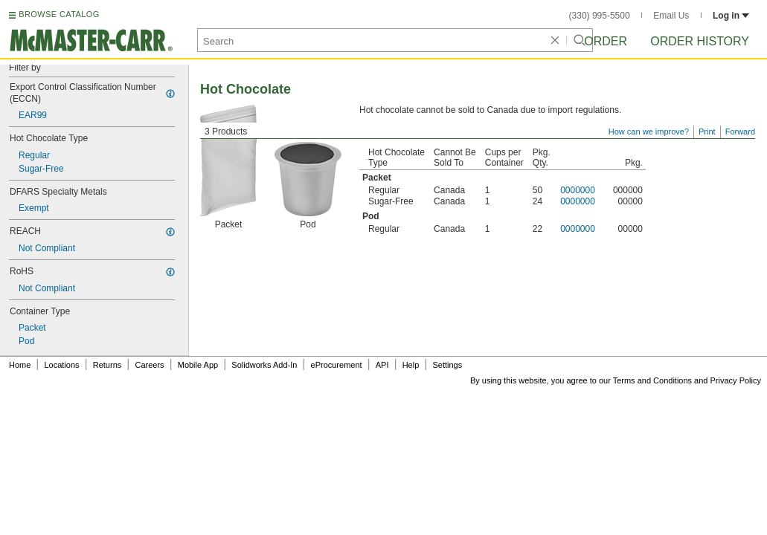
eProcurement (336, 364)
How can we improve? (649, 131)
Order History (699, 41)
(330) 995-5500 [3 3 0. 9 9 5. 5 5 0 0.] (599, 15)
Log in (731, 15)
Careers (149, 364)
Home (20, 364)
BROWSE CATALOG (59, 14)
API (382, 364)
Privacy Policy (735, 380)
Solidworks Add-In (264, 364)
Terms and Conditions (652, 380)
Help (411, 364)
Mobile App (198, 364)
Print (707, 131)
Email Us (671, 15)
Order (605, 41)
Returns (107, 364)
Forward (740, 131)
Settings (447, 364)
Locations (62, 364)
